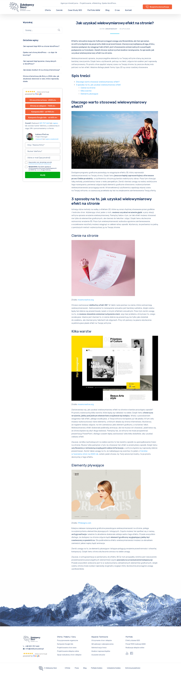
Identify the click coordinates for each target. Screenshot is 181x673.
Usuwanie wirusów (98, 655)
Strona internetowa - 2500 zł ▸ (43, 100)
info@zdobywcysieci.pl (35, 649)
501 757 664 (44, 123)
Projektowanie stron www (66, 648)
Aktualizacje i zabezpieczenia (102, 644)
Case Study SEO (75, 10)
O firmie (67, 668)
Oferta (48, 10)
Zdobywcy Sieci (51, 668)
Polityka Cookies (96, 668)
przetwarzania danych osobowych (40, 164)
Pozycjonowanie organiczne (67, 640)
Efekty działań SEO (133, 640)
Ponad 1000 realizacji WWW (136, 644)
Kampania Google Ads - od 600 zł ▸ (42, 117)
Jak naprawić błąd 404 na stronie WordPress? (41, 46)
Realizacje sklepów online (135, 648)
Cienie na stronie (88, 88)
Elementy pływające (89, 94)
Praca (77, 668)
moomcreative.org (86, 300)
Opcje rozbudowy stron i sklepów (69, 655)
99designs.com (84, 523)
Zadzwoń (38, 139)
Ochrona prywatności (132, 668)
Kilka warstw (86, 91)
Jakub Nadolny (111, 29)
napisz (55, 123)
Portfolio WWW (93, 10)
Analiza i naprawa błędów (100, 651)
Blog (107, 10)
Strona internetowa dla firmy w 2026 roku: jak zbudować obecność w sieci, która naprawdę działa (41, 78)
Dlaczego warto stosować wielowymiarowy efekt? (98, 82)
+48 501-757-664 (32, 646)
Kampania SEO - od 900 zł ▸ (42, 112)
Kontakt (128, 10)
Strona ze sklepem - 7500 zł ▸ (42, 106)
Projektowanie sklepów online (68, 651)
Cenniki (59, 10)
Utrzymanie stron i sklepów (101, 640)
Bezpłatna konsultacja (157, 6)
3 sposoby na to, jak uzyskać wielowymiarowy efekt (98, 85)
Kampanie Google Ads (65, 644)
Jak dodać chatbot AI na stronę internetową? (41, 70)
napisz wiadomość (52, 139)
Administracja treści (99, 648)
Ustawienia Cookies (114, 668)
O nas (117, 10)
